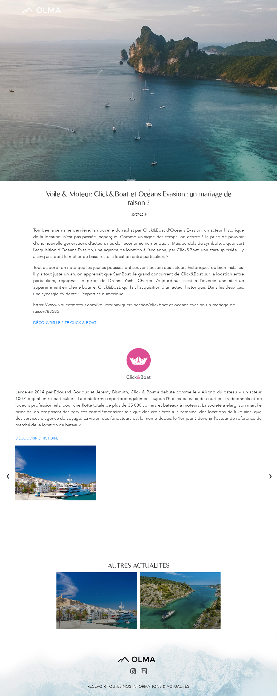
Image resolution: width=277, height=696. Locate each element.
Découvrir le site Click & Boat (64, 322)
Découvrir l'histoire (36, 438)
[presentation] (11, 473)
